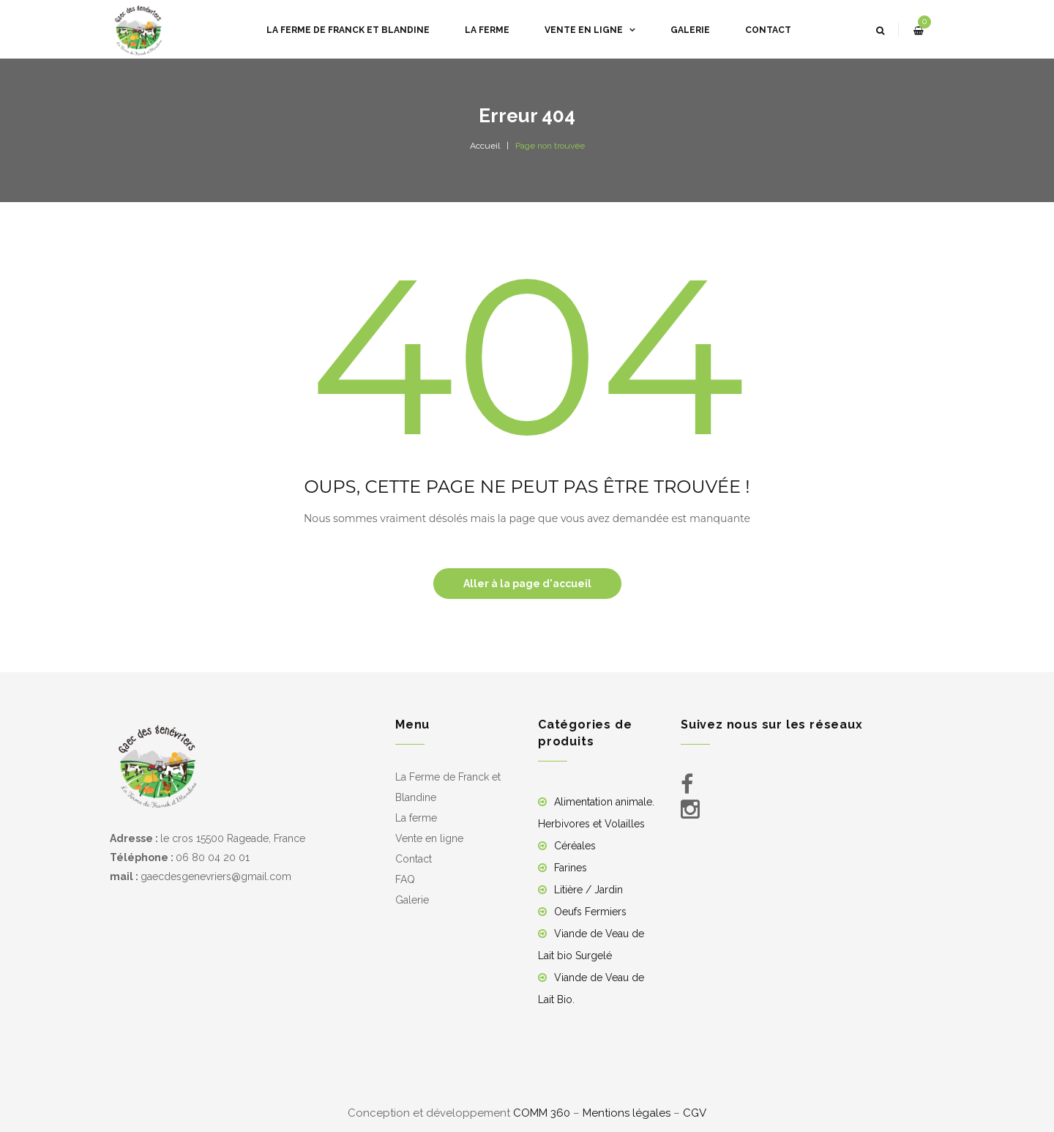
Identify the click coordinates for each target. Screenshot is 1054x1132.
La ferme (416, 818)
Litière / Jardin (588, 889)
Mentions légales (626, 1113)
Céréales (575, 846)
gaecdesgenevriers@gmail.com (216, 876)
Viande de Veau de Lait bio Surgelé (591, 944)
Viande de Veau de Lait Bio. (591, 988)
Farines (570, 868)
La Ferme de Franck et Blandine (448, 787)
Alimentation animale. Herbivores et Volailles (596, 813)
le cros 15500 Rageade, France (232, 838)
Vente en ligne (429, 838)
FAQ (405, 879)
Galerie (412, 900)
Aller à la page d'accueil (527, 583)
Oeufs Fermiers (590, 911)
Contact (413, 859)
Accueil (485, 146)
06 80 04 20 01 (213, 857)
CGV (694, 1113)
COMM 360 (541, 1113)
